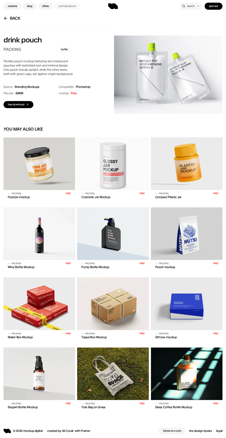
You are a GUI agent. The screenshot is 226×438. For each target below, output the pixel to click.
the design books (200, 431)
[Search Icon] (191, 6)
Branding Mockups (27, 87)
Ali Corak (68, 431)
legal (219, 431)
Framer (85, 431)
